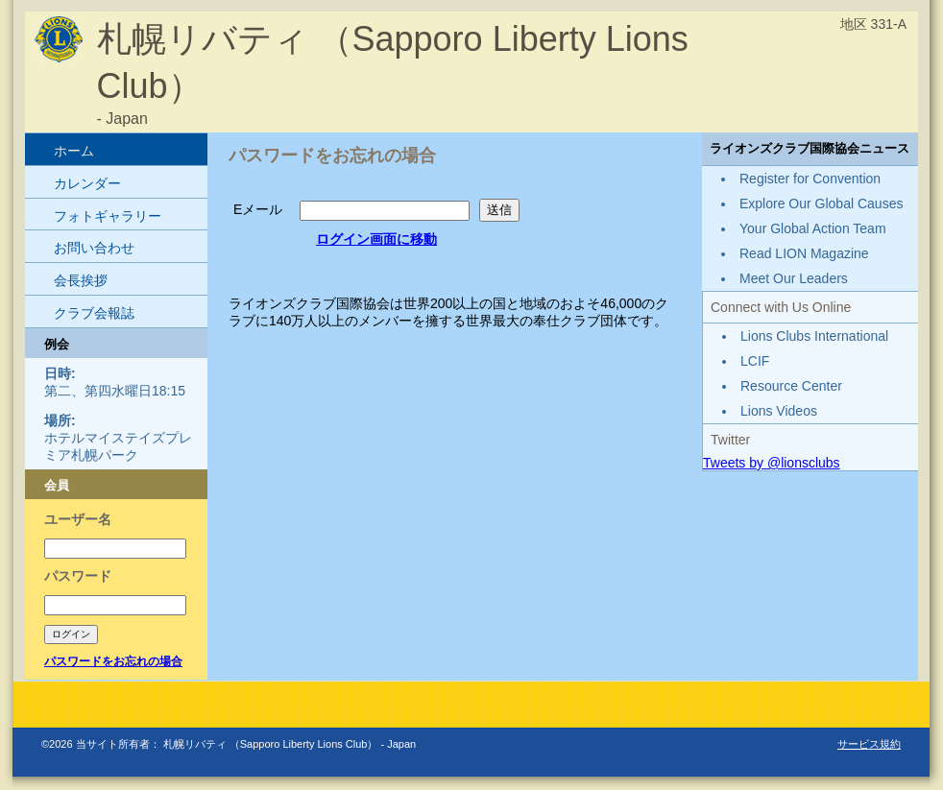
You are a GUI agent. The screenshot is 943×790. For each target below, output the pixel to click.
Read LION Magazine (804, 253)
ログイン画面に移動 (376, 239)
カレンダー (87, 183)
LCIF (754, 361)
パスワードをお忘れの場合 (113, 661)
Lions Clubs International (814, 336)
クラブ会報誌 (94, 313)
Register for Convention (810, 178)
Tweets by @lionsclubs (771, 462)
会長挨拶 (81, 280)
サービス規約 (869, 744)
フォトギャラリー (107, 216)
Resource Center (791, 386)
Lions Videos (778, 411)
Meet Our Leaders (793, 278)
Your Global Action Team (812, 228)
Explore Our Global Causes (821, 203)
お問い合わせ (94, 247)
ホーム (74, 150)
